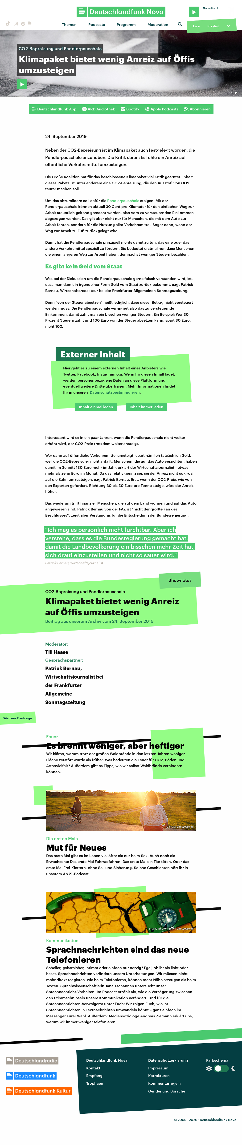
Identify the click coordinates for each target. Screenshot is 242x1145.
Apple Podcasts (161, 109)
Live (196, 26)
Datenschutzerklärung (168, 1060)
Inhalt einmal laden (96, 407)
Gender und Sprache (166, 1091)
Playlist (213, 26)
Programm (126, 24)
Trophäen (94, 1083)
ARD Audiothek (98, 109)
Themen (69, 24)
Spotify (130, 109)
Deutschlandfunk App (54, 109)
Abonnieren (197, 109)
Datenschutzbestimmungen (115, 392)
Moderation (158, 24)
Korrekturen (159, 1075)
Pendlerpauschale (123, 200)
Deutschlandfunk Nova (106, 1060)
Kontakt (93, 1068)
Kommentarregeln (164, 1083)
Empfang (94, 1075)
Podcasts (96, 24)
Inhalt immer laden (146, 407)
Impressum (158, 1068)
